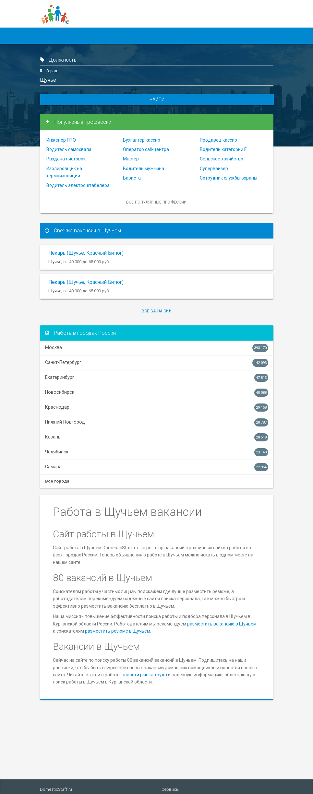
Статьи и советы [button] (158, 36)
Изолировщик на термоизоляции (64, 172)
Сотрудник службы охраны (228, 178)
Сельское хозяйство (221, 158)
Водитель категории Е (223, 149)
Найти (156, 99)
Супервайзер (214, 168)
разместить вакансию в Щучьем (222, 623)
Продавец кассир (218, 140)
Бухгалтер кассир (141, 140)
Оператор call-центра (146, 149)
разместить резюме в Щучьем (117, 631)
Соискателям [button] (62, 36)
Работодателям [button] (108, 36)
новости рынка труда (144, 674)
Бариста (132, 178)
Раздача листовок (66, 158)
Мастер (131, 158)
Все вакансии (157, 311)
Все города (57, 481)
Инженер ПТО (61, 140)
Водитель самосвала (68, 149)
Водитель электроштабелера (78, 185)
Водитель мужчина (143, 168)
